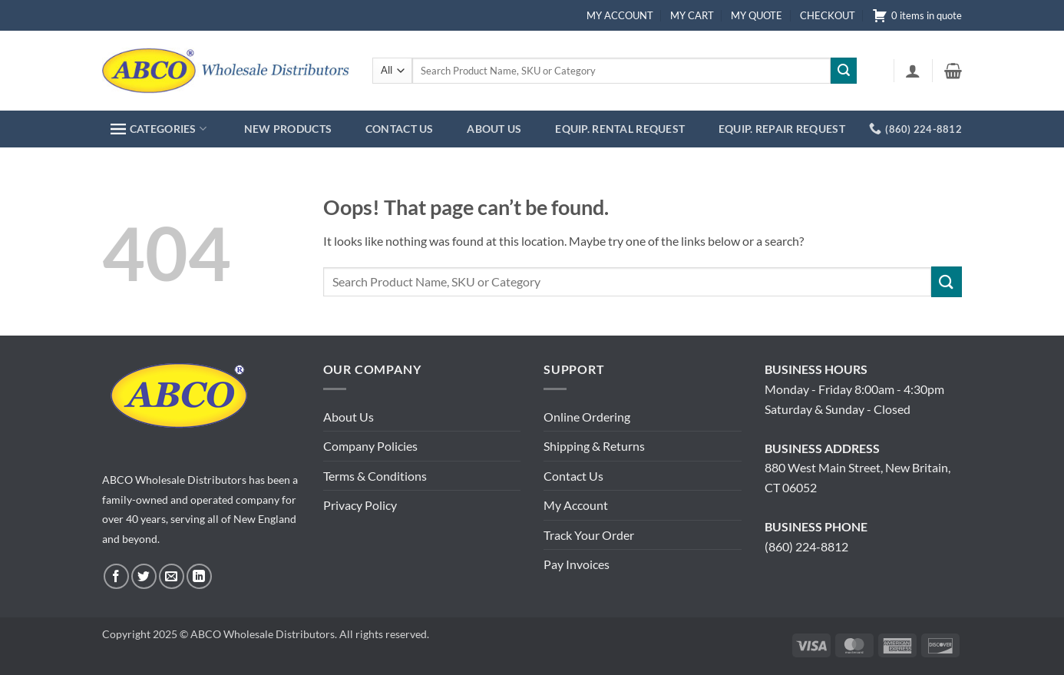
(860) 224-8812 (806, 546)
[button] (912, 71)
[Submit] (844, 71)
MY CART (692, 15)
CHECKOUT (827, 15)
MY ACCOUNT (620, 15)
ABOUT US (494, 128)
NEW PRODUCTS (288, 128)
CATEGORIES (159, 128)
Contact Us (573, 475)
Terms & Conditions (375, 475)
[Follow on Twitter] (144, 576)
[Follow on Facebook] (116, 576)
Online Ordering (587, 416)
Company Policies (370, 445)
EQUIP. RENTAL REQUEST (620, 128)
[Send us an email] (171, 576)
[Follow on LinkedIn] (199, 576)
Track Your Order (589, 535)
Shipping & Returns (594, 445)
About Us (348, 416)
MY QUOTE (756, 15)
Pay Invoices (577, 564)
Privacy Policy (360, 505)
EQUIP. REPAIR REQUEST (782, 128)
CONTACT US (399, 128)
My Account (576, 505)
